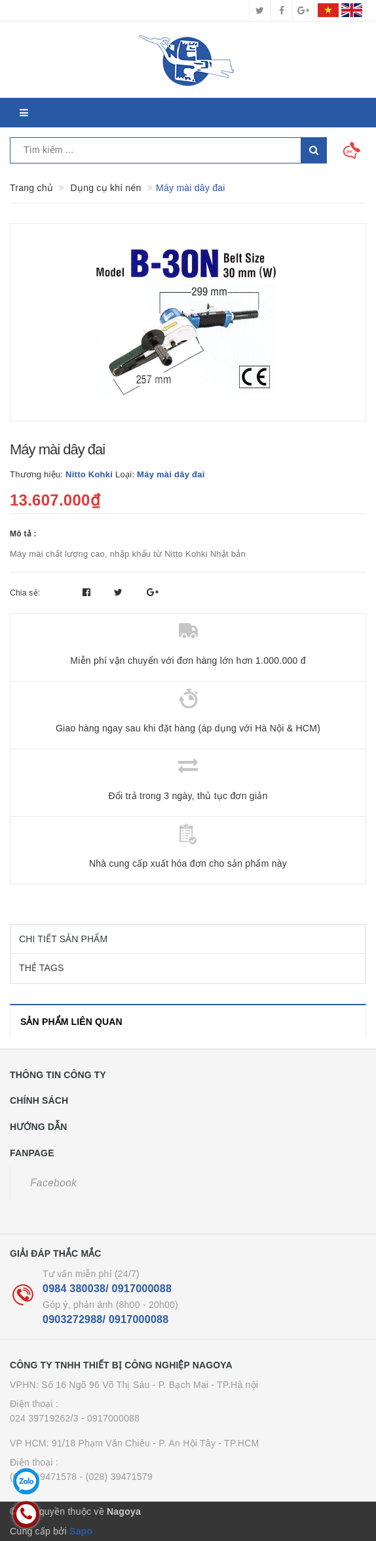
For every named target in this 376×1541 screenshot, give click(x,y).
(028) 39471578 (43, 1476)
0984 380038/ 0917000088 (107, 1288)
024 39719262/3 (44, 1418)
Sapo (80, 1531)
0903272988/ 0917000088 (105, 1319)
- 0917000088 (110, 1418)
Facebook (53, 1182)
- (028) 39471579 (116, 1476)
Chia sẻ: (25, 592)
